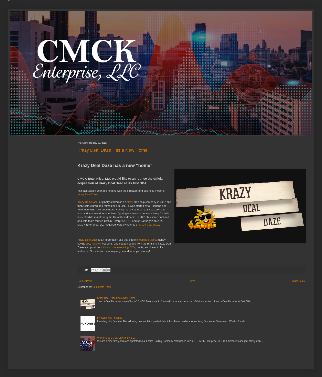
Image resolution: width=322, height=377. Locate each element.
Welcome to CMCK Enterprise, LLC (116, 337)
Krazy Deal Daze (87, 194)
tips (88, 243)
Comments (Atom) (102, 287)
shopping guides (146, 239)
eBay (130, 202)
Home (192, 281)
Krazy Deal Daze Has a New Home (112, 150)
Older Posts (298, 281)
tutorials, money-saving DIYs (118, 247)
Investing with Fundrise (109, 317)
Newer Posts (85, 281)
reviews (96, 243)
